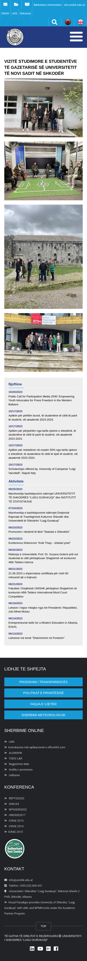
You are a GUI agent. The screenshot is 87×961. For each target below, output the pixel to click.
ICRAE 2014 (14, 826)
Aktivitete (16, 481)
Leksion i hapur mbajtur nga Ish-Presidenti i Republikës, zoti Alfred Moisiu (43, 609)
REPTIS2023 (14, 798)
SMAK (5, 13)
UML (26, 908)
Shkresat (25, 13)
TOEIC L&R (13, 758)
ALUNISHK (13, 752)
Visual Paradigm (18, 902)
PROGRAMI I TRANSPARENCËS (43, 682)
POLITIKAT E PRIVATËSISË (43, 693)
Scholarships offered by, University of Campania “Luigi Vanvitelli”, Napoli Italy (42, 471)
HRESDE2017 (15, 815)
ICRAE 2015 (13, 831)
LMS (14, 13)
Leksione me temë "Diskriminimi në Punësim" (37, 638)
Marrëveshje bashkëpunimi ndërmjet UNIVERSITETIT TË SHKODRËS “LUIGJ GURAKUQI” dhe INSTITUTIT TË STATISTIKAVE (42, 497)
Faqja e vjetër (43, 704)
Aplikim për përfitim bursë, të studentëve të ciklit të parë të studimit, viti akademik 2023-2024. (43, 417)
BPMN (39, 908)
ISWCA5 (11, 804)
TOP (43, 926)
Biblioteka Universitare (47, 4)
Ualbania (12, 775)
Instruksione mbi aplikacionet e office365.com (34, 747)
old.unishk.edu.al (74, 4)
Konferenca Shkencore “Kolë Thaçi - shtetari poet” (40, 543)
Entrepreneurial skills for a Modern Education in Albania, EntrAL (43, 624)
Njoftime (15, 384)
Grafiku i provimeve (18, 769)
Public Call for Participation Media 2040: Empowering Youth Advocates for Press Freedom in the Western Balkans (41, 400)
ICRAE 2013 (14, 820)
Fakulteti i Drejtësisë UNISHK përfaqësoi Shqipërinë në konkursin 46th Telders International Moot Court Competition (43, 592)
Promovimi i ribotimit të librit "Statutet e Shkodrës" (39, 531)
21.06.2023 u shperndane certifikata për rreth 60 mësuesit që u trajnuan (38, 575)
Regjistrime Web (16, 764)
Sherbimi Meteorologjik (43, 715)
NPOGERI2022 (15, 809)
